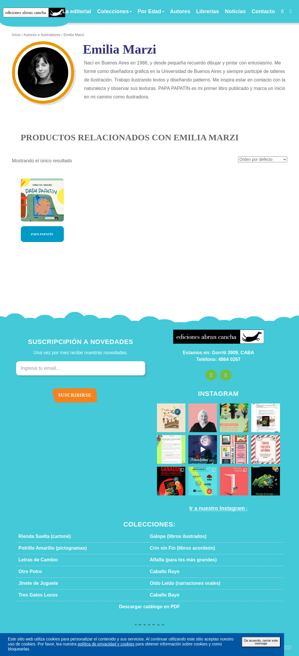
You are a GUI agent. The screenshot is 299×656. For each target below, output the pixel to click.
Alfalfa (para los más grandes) (176, 560)
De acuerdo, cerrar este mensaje (261, 646)
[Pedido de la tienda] (264, 159)
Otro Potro (28, 571)
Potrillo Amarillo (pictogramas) (46, 548)
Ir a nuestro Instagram (216, 508)
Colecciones (131, 11)
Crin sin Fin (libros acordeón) (176, 548)
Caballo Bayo (162, 595)
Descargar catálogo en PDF (150, 607)
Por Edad (163, 11)
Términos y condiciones (161, 635)
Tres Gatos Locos (33, 595)
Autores (188, 11)
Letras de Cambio (34, 560)
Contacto (260, 11)
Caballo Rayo (162, 571)
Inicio (16, 35)
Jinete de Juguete (33, 583)
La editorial (100, 11)
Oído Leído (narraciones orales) (178, 583)
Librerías (212, 11)
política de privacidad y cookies (68, 649)
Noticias (236, 11)
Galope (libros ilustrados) (172, 536)
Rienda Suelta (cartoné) (39, 536)
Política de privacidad (203, 635)
